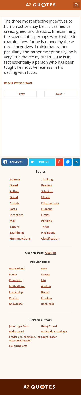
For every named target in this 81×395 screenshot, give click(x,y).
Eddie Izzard (16, 331)
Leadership (16, 292)
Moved (45, 197)
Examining (17, 232)
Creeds (14, 203)
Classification (50, 238)
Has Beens (48, 232)
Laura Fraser (49, 337)
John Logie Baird (19, 326)
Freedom (46, 298)
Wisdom (46, 286)
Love (44, 268)
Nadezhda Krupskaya (54, 331)
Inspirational (17, 268)
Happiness (47, 304)
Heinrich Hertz (18, 346)
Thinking (47, 179)
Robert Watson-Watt (18, 83)
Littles (45, 215)
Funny (13, 274)
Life (43, 280)
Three (45, 226)
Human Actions (20, 238)
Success (45, 274)
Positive (14, 298)
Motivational (17, 286)
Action (14, 191)
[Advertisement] (40, 128)
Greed (14, 185)
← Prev (20, 94)
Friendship (15, 280)
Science (15, 179)
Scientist (47, 191)
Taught (14, 226)
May (13, 221)
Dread (14, 197)
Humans (46, 209)
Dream (45, 292)
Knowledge (16, 304)
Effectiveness (50, 203)
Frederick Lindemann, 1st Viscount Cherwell (24, 338)
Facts (13, 209)
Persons (46, 221)
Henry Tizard (49, 326)
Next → (60, 94)
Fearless (46, 185)
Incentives (16, 215)
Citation (50, 252)
